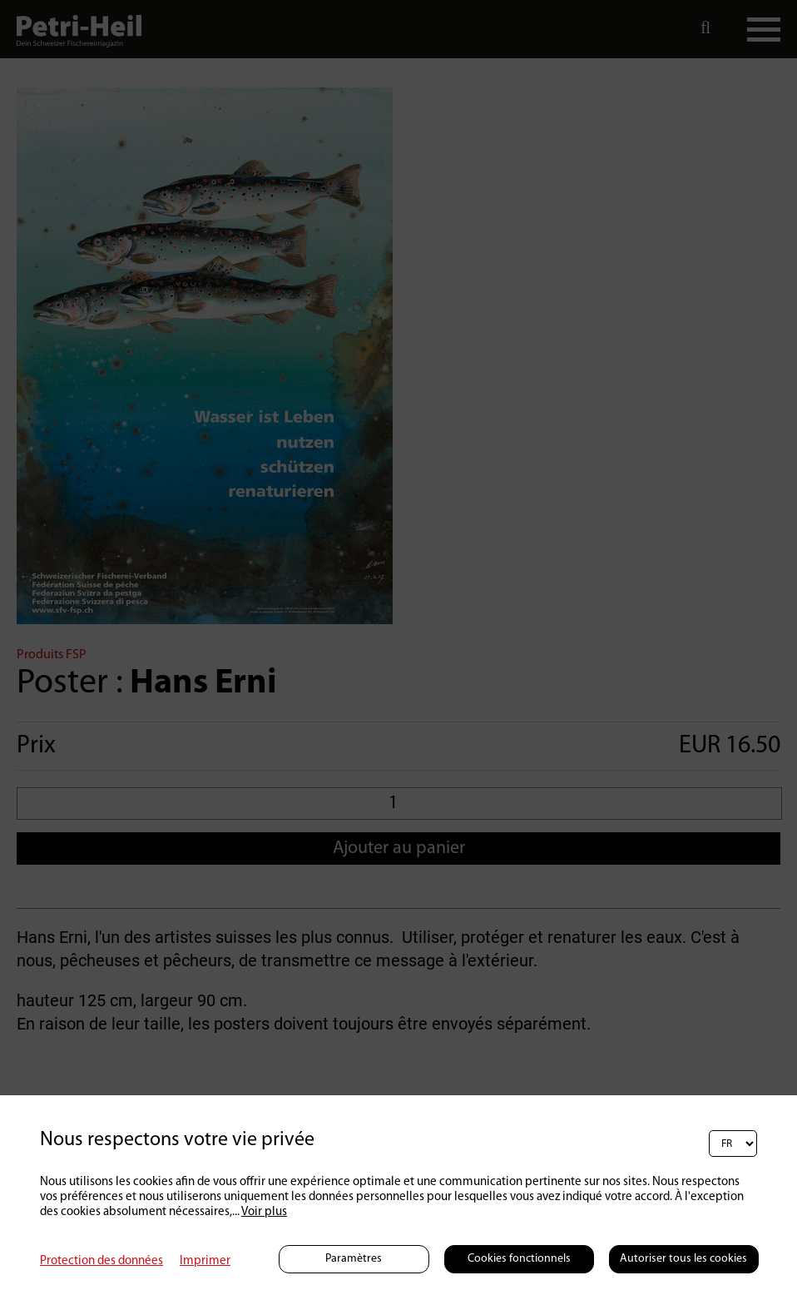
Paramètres (353, 1259)
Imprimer (205, 1261)
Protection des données (101, 1261)
